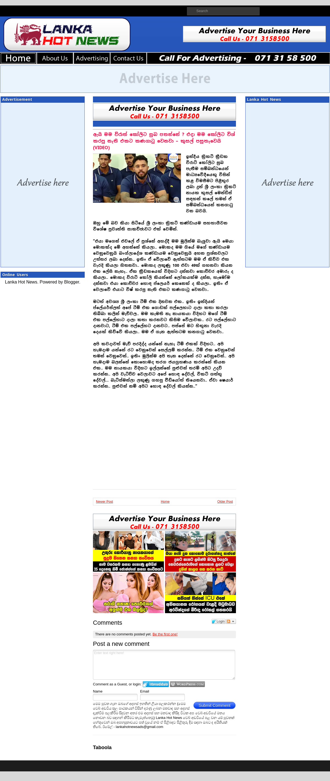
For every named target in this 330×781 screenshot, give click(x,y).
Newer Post (104, 502)
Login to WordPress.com (187, 684)
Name (98, 691)
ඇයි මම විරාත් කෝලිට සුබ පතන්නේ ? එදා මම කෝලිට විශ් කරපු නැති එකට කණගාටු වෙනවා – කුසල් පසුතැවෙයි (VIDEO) (164, 141)
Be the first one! (165, 634)
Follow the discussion (231, 621)
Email (144, 691)
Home (165, 502)
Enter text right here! (164, 665)
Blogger (71, 282)
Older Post (225, 502)
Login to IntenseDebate (156, 684)
